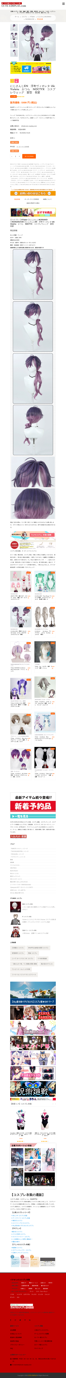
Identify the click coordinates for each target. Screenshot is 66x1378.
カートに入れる (29, 156)
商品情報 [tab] (17, 199)
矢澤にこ (23, 1288)
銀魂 (11, 859)
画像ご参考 (14, 142)
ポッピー (12, 1297)
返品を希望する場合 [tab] (33, 203)
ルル (18, 1297)
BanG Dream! (14, 871)
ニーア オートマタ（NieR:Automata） (21, 884)
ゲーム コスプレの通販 (41, 1334)
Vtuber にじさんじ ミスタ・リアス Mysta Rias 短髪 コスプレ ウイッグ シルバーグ (43, 703)
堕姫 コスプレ (32, 953)
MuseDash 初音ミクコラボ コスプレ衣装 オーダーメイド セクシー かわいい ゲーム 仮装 (21, 1134)
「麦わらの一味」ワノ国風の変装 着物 (24, 964)
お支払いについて (16, 1334)
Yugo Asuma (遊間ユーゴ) (24, 168)
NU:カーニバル (14, 873)
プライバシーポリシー (17, 1345)
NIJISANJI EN (29, 19)
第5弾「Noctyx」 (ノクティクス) (39, 164)
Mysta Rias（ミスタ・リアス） (43, 699)
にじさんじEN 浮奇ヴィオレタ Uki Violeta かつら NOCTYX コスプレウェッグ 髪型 (19, 633)
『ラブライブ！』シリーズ (17, 857)
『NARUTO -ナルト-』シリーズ (19, 848)
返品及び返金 (14, 1341)
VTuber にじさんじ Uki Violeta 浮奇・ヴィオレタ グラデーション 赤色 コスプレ (19, 775)
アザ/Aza (33, 184)
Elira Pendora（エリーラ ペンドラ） (37, 178)
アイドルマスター (15, 865)
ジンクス (40, 1294)
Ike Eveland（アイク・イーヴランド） (35, 170)
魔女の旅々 (16, 1242)
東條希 (30, 1288)
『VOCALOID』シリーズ (17, 854)
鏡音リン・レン (33, 1283)
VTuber (32, 16)
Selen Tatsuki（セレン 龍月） (37, 176)
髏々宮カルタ (45, 1285)
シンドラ (19, 1294)
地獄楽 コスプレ (17, 1247)
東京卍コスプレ (17, 1220)
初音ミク (23, 1283)
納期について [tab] (47, 199)
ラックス (33, 1294)
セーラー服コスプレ (40, 1337)
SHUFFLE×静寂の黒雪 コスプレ (38, 948)
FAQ (11, 1348)
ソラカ (12, 1294)
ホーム (17, 16)
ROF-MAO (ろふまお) (49, 184)
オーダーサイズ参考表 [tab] (32, 199)
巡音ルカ (43, 1283)
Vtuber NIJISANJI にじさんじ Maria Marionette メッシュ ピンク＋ (19, 669)
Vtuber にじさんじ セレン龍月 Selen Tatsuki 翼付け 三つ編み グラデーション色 (19, 705)
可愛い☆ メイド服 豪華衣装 (43, 1341)
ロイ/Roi (40, 184)
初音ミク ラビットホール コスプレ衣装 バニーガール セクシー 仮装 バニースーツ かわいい (45, 1134)
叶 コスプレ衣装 (26, 916)
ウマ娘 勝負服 (42, 958)
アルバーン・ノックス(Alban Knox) (20, 736)
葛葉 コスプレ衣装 (27, 904)
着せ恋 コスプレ (17, 1231)
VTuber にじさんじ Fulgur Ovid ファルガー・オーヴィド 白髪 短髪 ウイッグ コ (44, 775)
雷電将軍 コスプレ (18, 953)
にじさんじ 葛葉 (39, 182)
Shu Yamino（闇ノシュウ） (27, 174)
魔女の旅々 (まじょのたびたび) (19, 882)
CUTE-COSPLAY (32, 1375)
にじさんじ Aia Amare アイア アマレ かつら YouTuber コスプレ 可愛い (44, 633)
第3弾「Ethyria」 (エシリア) (44, 174)
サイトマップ (38, 1348)
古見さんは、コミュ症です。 (18, 890)
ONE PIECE (13, 868)
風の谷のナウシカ (46, 964)
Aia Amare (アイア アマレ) (26, 182)
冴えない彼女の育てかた (17, 893)
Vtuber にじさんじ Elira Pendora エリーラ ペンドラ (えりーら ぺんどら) (43, 738)
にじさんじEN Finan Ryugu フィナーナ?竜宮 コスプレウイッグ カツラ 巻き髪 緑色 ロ (43, 598)
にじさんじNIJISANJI (44, 16)
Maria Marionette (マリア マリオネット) (20, 665)
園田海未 (45, 1288)
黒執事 (12, 862)
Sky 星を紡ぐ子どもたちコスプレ (23, 1225)
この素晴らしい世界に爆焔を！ (22, 1239)
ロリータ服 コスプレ (41, 1345)
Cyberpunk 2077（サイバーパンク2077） (22, 887)
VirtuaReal (26, 184)
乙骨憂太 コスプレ (18, 948)
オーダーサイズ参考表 (23, 147)
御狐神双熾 (35, 1285)
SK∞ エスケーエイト (16, 879)
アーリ (31, 1291)
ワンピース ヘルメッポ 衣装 (21, 969)
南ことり (37, 1288)
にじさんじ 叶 (48, 182)
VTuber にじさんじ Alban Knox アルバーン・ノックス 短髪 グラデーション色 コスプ (20, 740)
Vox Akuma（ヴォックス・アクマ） (31, 172)
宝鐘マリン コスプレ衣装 (29, 930)
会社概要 (13, 1330)
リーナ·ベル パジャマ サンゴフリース (24, 974)
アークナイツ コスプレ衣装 (21, 1218)
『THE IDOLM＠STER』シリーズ (19, 851)
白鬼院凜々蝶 (25, 1285)
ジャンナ (47, 1294)
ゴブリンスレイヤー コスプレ (21, 1250)
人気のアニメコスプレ (41, 1330)
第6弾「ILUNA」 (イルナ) (32, 180)
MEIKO (50, 1283)
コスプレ (24, 16)
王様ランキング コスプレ (20, 1253)
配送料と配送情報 (16, 1337)
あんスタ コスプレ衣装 (19, 1215)
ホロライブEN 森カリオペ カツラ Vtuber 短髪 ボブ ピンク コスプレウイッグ (19, 598)
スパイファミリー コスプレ (21, 1236)
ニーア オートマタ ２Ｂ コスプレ (22, 958)
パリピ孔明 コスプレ (19, 1234)
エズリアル (27, 1294)
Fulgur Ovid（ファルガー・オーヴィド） (44, 770)
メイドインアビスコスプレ (21, 1223)
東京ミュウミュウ (15, 876)
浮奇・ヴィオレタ (31, 166)
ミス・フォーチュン (41, 1291)
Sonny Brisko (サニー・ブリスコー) (42, 168)
